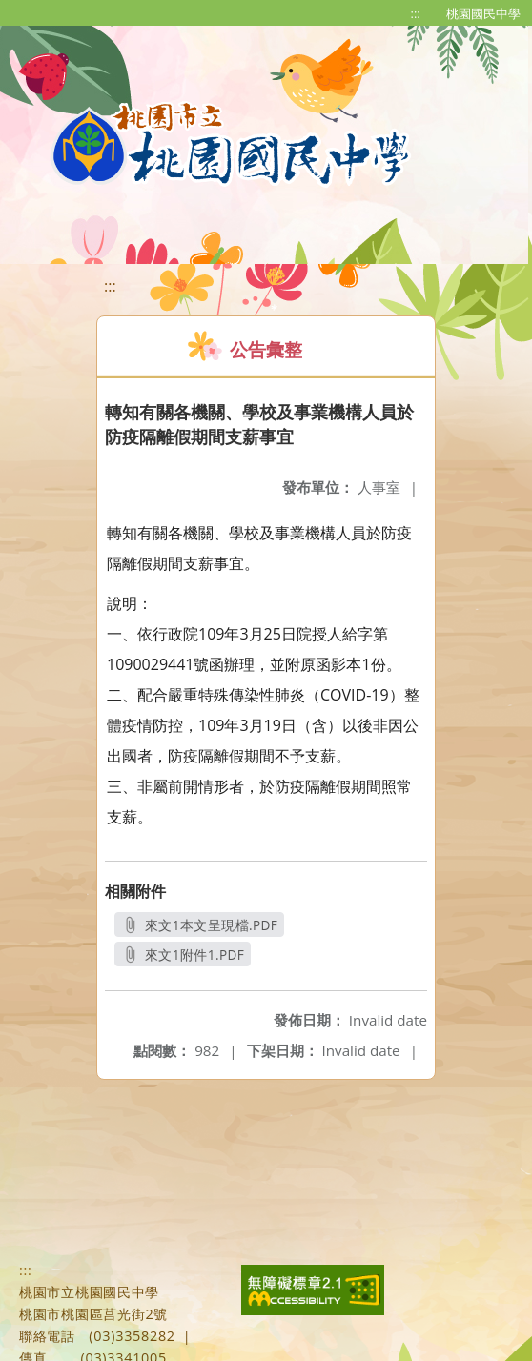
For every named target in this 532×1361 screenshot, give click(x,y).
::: (415, 13)
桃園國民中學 (483, 13)
